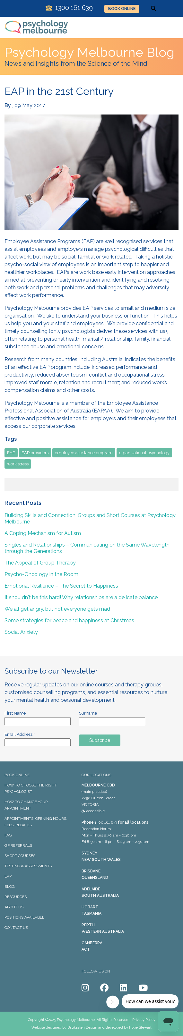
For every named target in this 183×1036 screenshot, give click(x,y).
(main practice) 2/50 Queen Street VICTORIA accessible (98, 798)
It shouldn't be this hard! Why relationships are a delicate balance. (81, 597)
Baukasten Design (82, 1027)
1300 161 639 (106, 822)
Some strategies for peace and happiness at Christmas (69, 620)
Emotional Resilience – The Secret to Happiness (61, 586)
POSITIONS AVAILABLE (24, 917)
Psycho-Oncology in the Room (41, 574)
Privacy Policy (143, 1020)
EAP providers (35, 452)
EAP (11, 452)
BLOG (9, 886)
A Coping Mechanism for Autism (42, 533)
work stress (18, 464)
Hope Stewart (140, 1027)
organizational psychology (144, 452)
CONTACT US (16, 927)
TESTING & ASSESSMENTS (28, 866)
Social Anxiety (21, 632)
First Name (15, 713)
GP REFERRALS (18, 845)
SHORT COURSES (19, 855)
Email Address (19, 734)
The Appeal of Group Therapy (40, 563)
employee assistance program (84, 452)
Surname (88, 713)
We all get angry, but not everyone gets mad (57, 609)
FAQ (8, 835)
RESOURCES (15, 897)
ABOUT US (13, 907)
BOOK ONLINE (121, 8)
